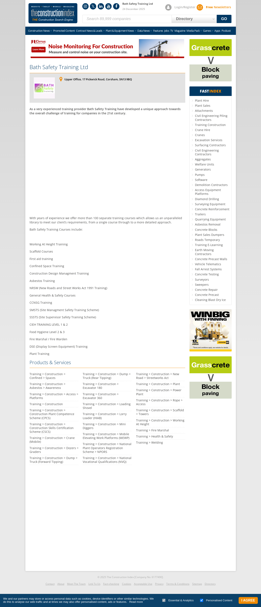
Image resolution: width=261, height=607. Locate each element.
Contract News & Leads (89, 31)
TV (171, 31)
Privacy (159, 584)
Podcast (226, 31)
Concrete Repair (206, 290)
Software (201, 180)
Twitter (93, 6)
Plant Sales (202, 106)
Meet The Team (76, 584)
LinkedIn (101, 6)
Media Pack (193, 31)
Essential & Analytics (178, 600)
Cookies (126, 584)
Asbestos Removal (207, 224)
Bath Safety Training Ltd (59, 67)
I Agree (248, 600)
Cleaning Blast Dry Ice (210, 300)
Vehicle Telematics (208, 264)
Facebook (116, 6)
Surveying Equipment (210, 204)
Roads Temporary (207, 240)
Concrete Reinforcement (212, 209)
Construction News (39, 31)
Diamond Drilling (207, 199)
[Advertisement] (107, 165)
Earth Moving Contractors (204, 252)
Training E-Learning (209, 245)
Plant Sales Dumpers (209, 235)
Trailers (200, 214)
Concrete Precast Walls (211, 259)
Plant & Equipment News (120, 31)
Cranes (200, 135)
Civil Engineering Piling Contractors (211, 118)
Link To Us (94, 584)
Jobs (166, 31)
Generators (203, 169)
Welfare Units (204, 164)
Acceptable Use (143, 584)
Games (207, 31)
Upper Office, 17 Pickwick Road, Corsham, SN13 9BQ (98, 79)
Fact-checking (111, 584)
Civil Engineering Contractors (207, 152)
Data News (143, 31)
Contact (50, 584)
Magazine (179, 31)
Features (158, 31)
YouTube (108, 6)
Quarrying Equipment (210, 219)
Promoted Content (64, 31)
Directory (210, 584)
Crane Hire (202, 130)
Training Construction (210, 125)
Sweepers (202, 285)
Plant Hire (202, 100)
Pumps (200, 175)
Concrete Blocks (206, 230)
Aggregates (203, 159)
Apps (217, 31)
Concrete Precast (207, 295)
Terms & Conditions (177, 584)
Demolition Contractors (211, 185)
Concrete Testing (207, 274)
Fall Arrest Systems (208, 269)
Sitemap (197, 584)
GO (224, 19)
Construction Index (52, 13)
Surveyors (202, 280)
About (60, 584)
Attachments (204, 111)
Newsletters (218, 7)
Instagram (85, 6)
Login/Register (184, 7)
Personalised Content (216, 600)
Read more (136, 601)
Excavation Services (208, 140)
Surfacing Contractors (210, 145)
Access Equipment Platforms (208, 192)
